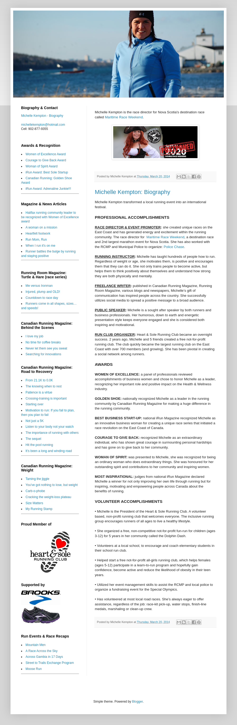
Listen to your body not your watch (50, 427)
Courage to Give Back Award (46, 160)
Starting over (34, 404)
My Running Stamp (39, 509)
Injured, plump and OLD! (43, 292)
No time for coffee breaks (43, 342)
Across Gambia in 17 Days (44, 657)
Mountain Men (36, 645)
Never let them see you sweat (46, 348)
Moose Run (34, 669)
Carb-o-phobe (35, 491)
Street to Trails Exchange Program (50, 663)
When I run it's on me (40, 245)
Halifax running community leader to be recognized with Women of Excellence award (50, 217)
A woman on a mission (41, 227)
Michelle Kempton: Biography (132, 192)
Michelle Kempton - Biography (42, 116)
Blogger (137, 701)
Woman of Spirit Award (42, 166)
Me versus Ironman (39, 286)
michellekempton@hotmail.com (43, 124)
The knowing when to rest (44, 386)
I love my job (34, 336)
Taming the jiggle (37, 479)
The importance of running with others (52, 433)
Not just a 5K (35, 421)
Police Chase (174, 247)
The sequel (33, 439)
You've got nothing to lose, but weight (52, 485)
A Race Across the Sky (41, 651)
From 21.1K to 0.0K (39, 380)
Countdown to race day (42, 298)
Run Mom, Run (36, 239)
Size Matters (34, 503)
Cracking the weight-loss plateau (48, 497)
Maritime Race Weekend (124, 117)
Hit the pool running (39, 445)
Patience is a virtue (39, 392)
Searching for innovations (43, 354)
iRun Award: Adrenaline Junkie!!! (48, 189)
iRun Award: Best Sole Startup (47, 172)
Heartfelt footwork (38, 233)
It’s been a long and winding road (49, 451)
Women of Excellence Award (46, 154)
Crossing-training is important (46, 398)
